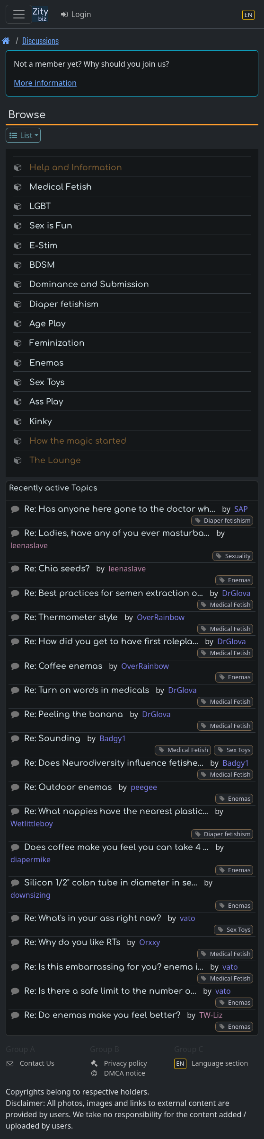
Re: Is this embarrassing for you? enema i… (113, 967)
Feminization (57, 343)
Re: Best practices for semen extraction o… (113, 593)
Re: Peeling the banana (73, 714)
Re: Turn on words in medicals (86, 690)
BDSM (42, 265)
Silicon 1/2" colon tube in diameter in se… (110, 882)
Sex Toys (46, 382)
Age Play (47, 323)
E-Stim (43, 245)
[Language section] (248, 14)
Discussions (40, 40)
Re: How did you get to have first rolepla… (111, 641)
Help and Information (75, 167)
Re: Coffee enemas (63, 666)
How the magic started (77, 441)
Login (75, 14)
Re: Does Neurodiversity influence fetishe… (113, 763)
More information (45, 83)
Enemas (46, 363)
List (21, 135)
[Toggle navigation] (19, 14)
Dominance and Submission (89, 284)
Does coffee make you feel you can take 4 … (116, 847)
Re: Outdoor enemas (68, 787)
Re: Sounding (52, 738)
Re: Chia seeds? (56, 568)
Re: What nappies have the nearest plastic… (116, 811)
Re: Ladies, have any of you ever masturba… (117, 533)
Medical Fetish (60, 187)
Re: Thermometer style (71, 617)
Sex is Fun (50, 225)
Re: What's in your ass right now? (92, 918)
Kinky (40, 421)
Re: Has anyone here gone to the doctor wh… (119, 509)
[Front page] (6, 40)
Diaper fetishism (63, 304)
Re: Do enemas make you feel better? (102, 1015)
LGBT (40, 206)
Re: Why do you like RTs (72, 942)
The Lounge (55, 460)
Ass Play (46, 401)
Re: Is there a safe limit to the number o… (110, 991)
